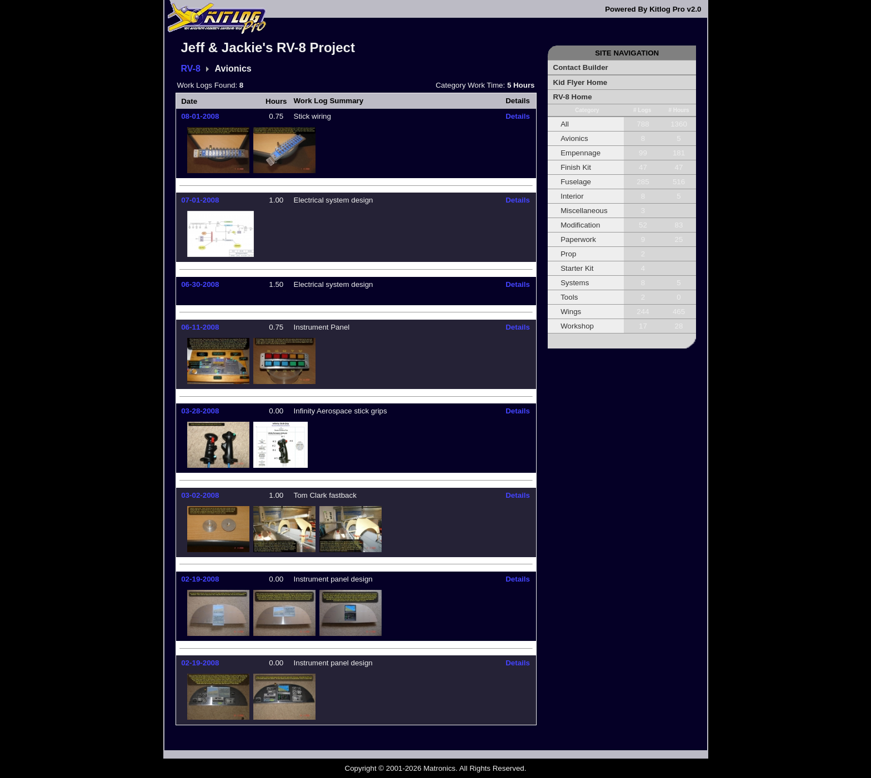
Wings (570, 311)
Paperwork (578, 239)
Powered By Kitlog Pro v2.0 (653, 9)
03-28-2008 (200, 411)
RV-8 (191, 68)
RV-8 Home (572, 97)
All (564, 124)
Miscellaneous (583, 210)
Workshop (577, 326)
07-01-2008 (200, 200)
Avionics (574, 138)
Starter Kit (576, 268)
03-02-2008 (200, 495)
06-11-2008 (200, 327)
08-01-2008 (200, 116)
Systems (574, 283)
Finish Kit (575, 167)
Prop (568, 254)
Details (517, 116)
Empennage (580, 153)
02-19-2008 (200, 579)
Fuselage (575, 182)
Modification (580, 225)
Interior (571, 196)
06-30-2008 (200, 284)
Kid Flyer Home (580, 82)
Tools (569, 297)
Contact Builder (580, 67)
